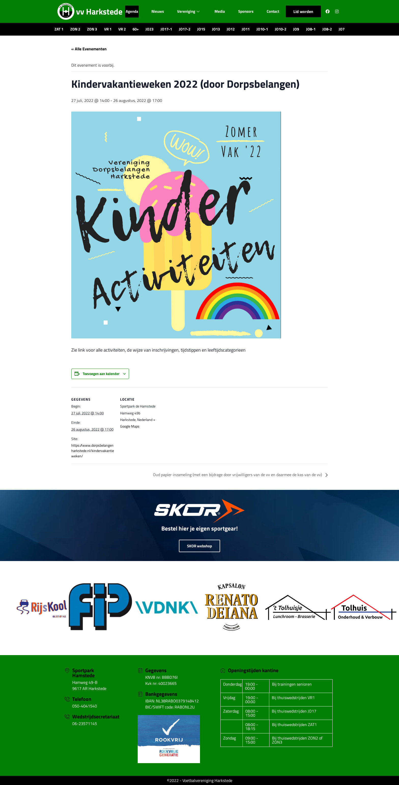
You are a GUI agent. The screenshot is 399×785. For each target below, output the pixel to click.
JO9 (296, 29)
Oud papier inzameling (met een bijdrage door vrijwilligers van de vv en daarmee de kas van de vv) (238, 475)
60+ (136, 29)
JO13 (216, 29)
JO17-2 (184, 29)
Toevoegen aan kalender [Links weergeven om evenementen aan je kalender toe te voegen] (101, 373)
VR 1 (107, 29)
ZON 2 (75, 29)
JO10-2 (280, 29)
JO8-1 (311, 29)
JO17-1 (166, 29)
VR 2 (122, 29)
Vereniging (188, 11)
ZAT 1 (58, 29)
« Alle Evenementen (89, 49)
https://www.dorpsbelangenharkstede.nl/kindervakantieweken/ (92, 451)
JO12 (231, 29)
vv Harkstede (99, 11)
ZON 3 (92, 29)
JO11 (246, 29)
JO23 (149, 29)
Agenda (131, 11)
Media (220, 11)
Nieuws (157, 11)
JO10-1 (262, 29)
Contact (273, 11)
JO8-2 (327, 29)
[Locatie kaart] (196, 422)
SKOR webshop (199, 546)
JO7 (342, 29)
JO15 (201, 29)
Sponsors (246, 11)
